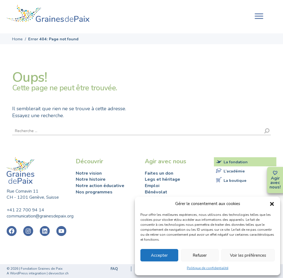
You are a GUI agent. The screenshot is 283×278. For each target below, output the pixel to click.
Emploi (152, 186)
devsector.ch (58, 273)
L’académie (234, 171)
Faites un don (159, 173)
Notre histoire (91, 179)
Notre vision (89, 173)
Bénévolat (156, 192)
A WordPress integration (26, 273)
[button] (272, 203)
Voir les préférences (248, 255)
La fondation (236, 162)
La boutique (235, 180)
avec (275, 183)
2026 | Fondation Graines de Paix (36, 268)
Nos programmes (94, 192)
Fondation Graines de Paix (48, 14)
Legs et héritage (162, 179)
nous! (275, 187)
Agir (275, 178)
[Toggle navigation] (259, 15)
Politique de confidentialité (207, 268)
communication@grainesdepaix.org (40, 216)
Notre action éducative (100, 186)
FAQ (114, 268)
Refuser (200, 255)
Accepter (159, 255)
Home (17, 39)
